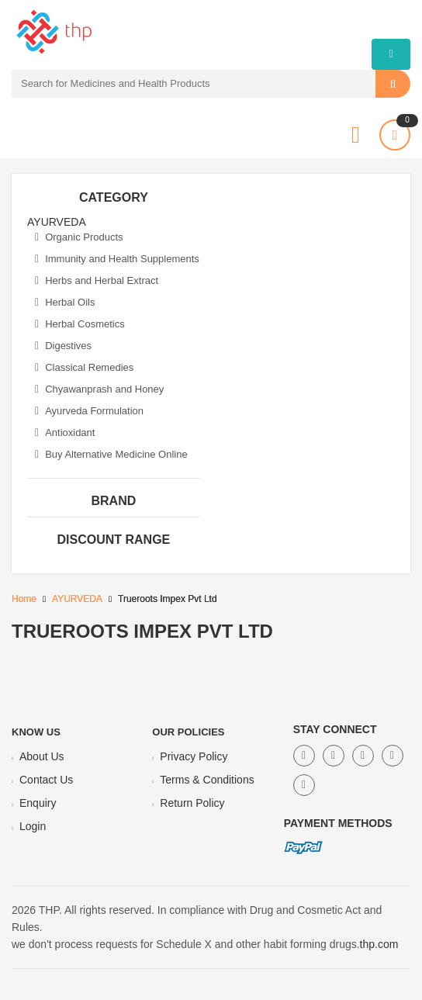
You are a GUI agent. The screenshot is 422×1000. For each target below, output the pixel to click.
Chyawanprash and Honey (99, 389)
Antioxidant (65, 432)
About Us (41, 756)
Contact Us (46, 779)
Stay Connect (335, 729)
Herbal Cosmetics (80, 324)
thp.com (379, 944)
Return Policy (192, 803)
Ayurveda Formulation (89, 411)
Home (24, 598)
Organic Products (79, 237)
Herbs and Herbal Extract (96, 280)
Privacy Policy (193, 756)
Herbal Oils (65, 302)
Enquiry (37, 803)
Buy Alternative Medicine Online (111, 454)
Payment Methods (338, 823)
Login (32, 826)
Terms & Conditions (207, 779)
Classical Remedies (84, 367)
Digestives (63, 345)
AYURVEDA (77, 598)
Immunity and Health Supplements (117, 259)
